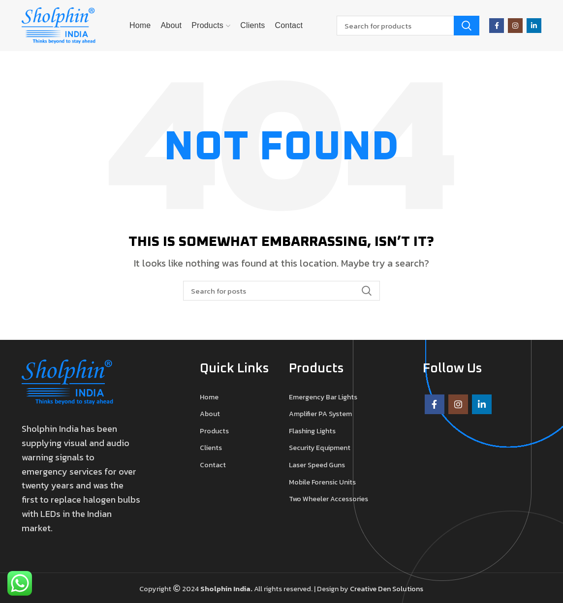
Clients (211, 448)
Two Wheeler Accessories (328, 499)
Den (385, 588)
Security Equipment (319, 448)
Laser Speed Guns (317, 465)
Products (214, 431)
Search (466, 25)
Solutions (407, 588)
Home (209, 397)
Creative (364, 588)
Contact (213, 465)
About (210, 414)
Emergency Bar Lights (323, 397)
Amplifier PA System (320, 414)
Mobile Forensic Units (322, 482)
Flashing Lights (312, 431)
